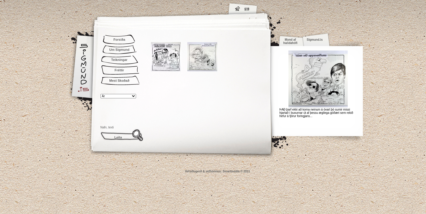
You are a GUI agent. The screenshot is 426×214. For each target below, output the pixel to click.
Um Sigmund (119, 49)
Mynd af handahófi (290, 41)
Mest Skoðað (119, 80)
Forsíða (119, 39)
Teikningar (119, 60)
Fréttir (119, 70)
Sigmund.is (136, 7)
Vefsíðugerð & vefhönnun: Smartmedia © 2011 (217, 171)
